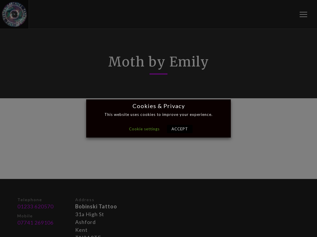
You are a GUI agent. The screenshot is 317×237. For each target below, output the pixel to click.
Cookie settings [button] (144, 129)
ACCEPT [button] (180, 129)
